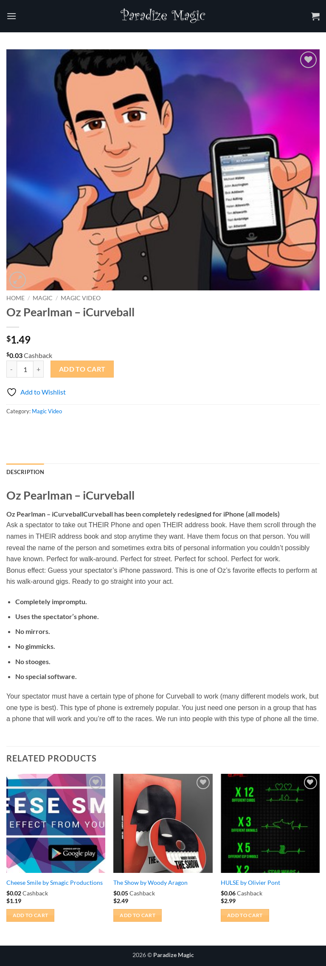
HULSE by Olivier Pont (250, 882)
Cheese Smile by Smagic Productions (54, 882)
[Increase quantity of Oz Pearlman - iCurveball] (39, 369)
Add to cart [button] (30, 915)
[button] (11, 16)
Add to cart (82, 369)
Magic (43, 298)
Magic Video (81, 298)
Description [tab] (25, 472)
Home (15, 298)
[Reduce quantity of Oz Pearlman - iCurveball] (11, 369)
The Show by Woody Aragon (150, 882)
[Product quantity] (25, 369)
